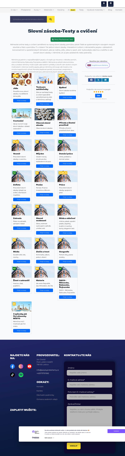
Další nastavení (48, 453)
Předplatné (26, 10)
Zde (98, 96)
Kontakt (118, 10)
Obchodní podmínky (45, 395)
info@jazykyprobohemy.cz (48, 370)
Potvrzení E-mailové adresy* (81, 392)
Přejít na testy (21, 100)
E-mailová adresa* (76, 380)
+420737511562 (43, 373)
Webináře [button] (49, 10)
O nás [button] (14, 10)
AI (72, 10)
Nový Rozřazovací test (62, 39)
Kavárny (60, 10)
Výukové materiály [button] (96, 10)
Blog (110, 10)
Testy (81, 10)
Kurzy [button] (37, 10)
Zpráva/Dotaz (74, 404)
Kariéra (40, 391)
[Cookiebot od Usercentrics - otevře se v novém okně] (35, 454)
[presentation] (81, 435)
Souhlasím (105, 446)
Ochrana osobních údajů (47, 399)
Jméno (71, 368)
